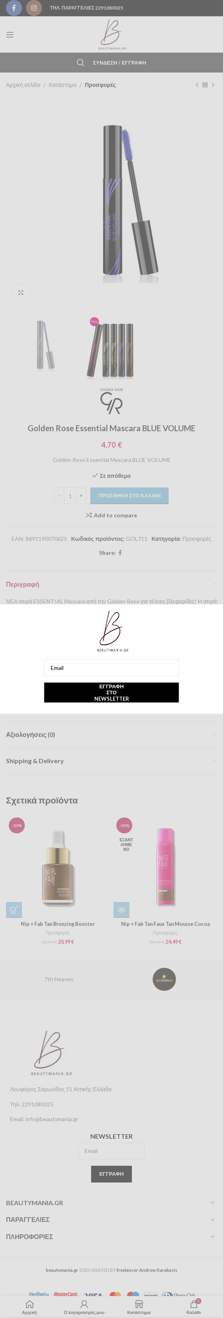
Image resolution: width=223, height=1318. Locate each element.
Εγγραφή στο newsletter (111, 692)
